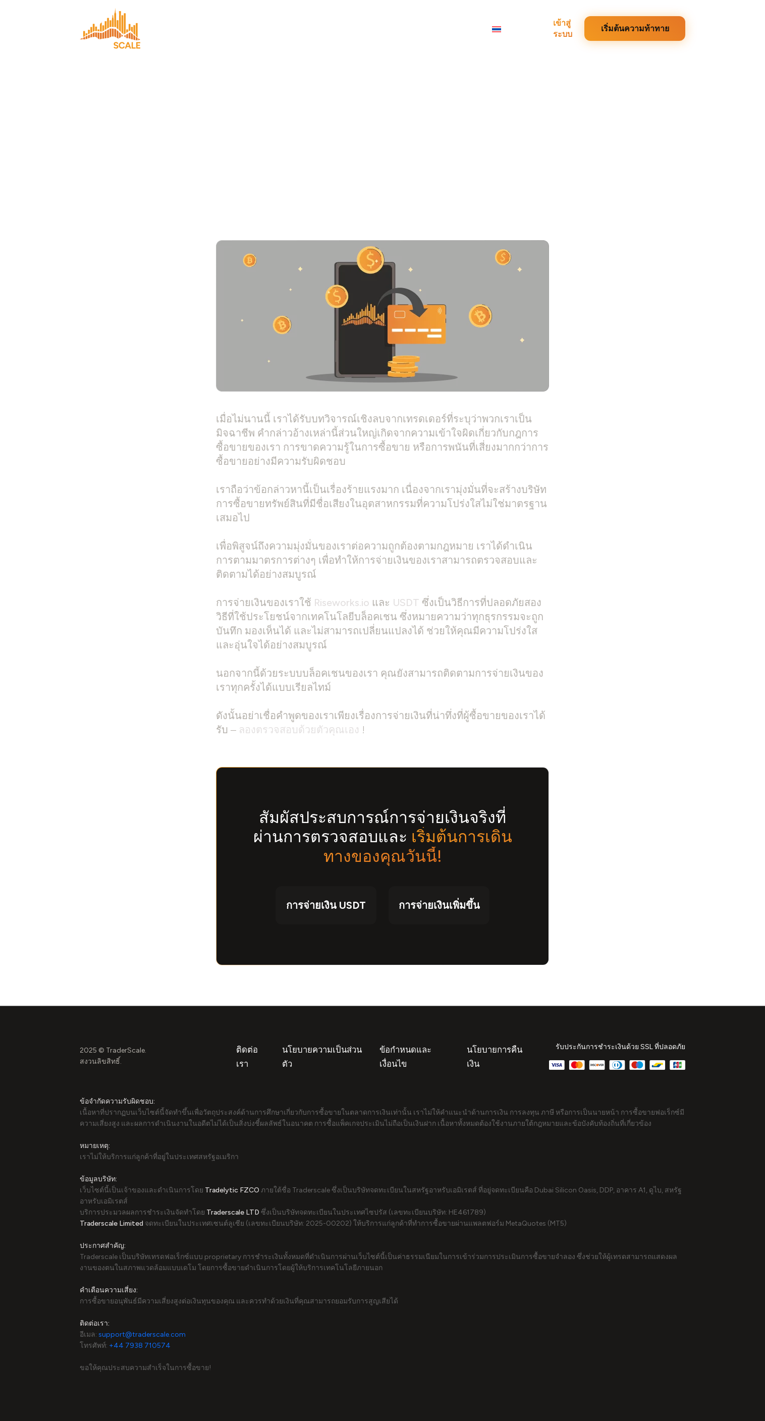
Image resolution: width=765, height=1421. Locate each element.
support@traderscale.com (142, 1334)
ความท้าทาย (300, 29)
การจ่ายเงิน (419, 29)
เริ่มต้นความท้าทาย (635, 28)
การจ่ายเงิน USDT (326, 905)
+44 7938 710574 (140, 1345)
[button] (502, 29)
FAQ (463, 29)
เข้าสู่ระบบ (562, 28)
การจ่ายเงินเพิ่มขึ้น (439, 905)
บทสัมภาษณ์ (361, 29)
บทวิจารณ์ (243, 29)
